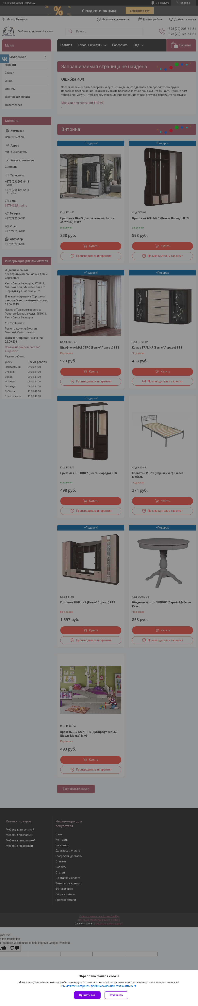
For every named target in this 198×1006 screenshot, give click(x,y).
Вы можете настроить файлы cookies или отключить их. (97, 986)
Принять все (87, 995)
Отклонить (116, 995)
